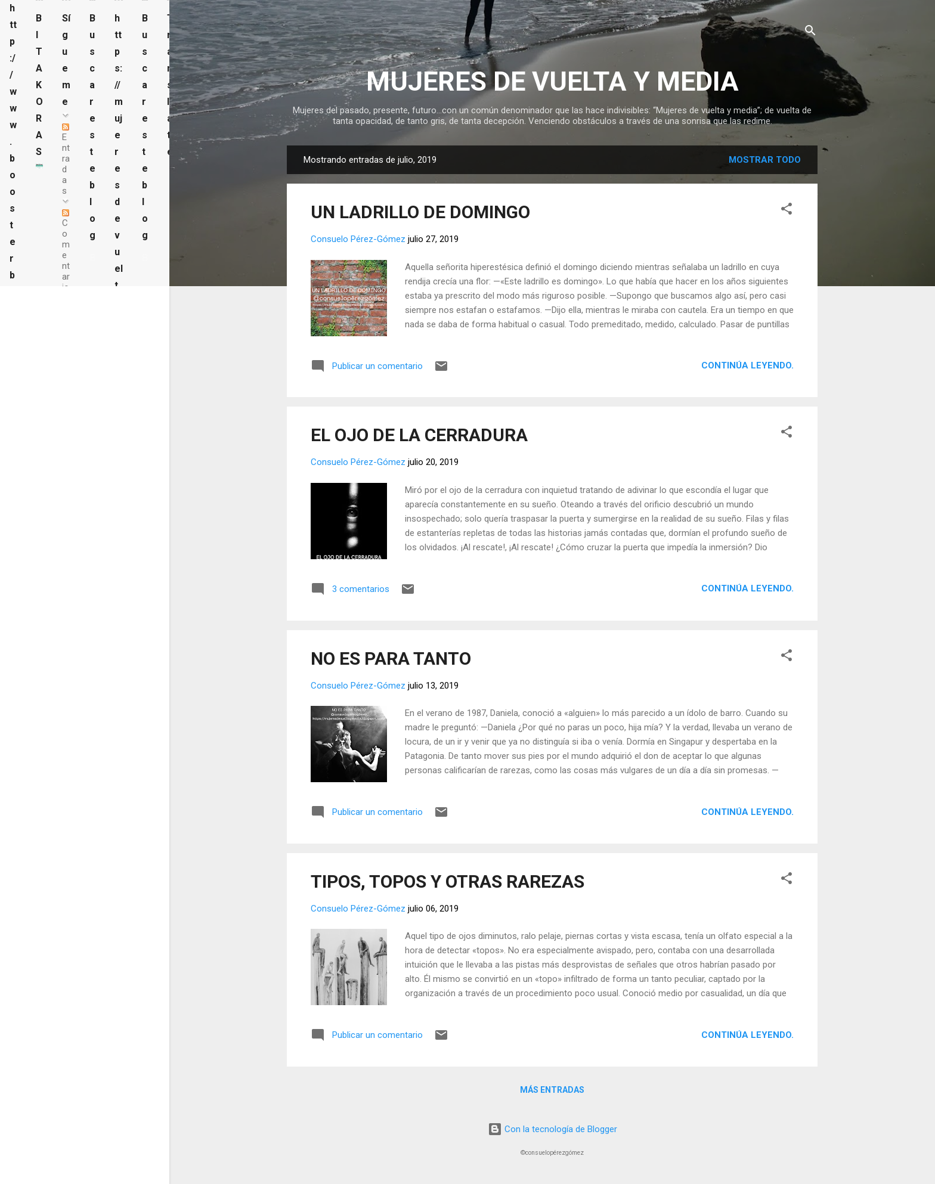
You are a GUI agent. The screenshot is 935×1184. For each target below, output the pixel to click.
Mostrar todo (765, 159)
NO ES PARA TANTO (391, 658)
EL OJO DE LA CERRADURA (419, 434)
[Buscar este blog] (92, 258)
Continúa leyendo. (747, 365)
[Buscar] (810, 32)
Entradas (66, 159)
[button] (786, 211)
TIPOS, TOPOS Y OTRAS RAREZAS (447, 881)
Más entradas (552, 1090)
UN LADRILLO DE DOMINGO (420, 212)
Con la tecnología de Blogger (552, 1129)
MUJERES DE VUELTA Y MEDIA (552, 81)
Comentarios (66, 256)
